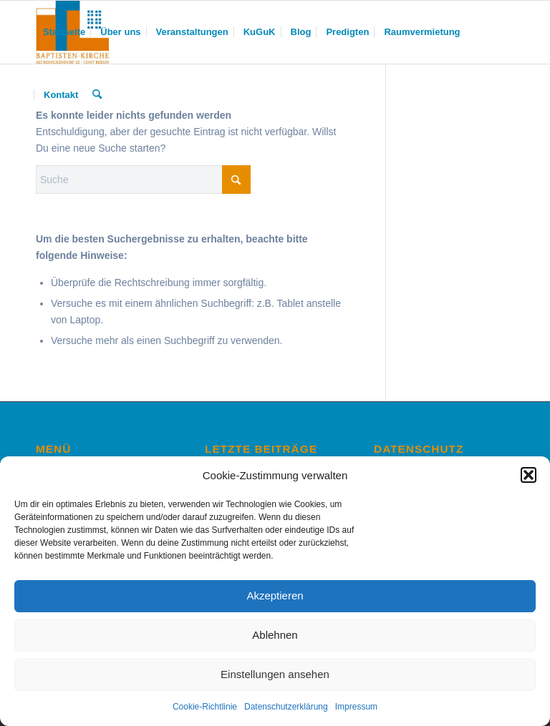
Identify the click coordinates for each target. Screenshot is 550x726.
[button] (528, 475)
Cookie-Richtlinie (205, 707)
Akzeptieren (274, 595)
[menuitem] (64, 32)
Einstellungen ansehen (275, 674)
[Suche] (97, 95)
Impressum (356, 707)
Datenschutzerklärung (286, 707)
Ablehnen (274, 635)
